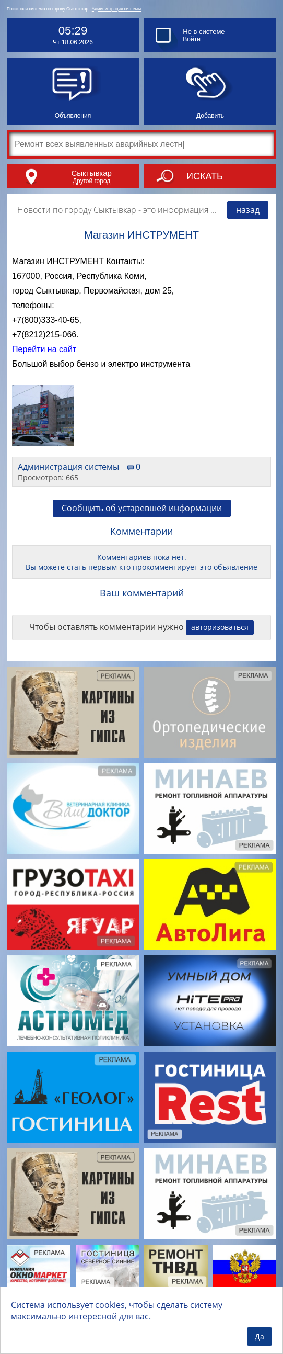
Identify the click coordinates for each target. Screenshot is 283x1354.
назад (248, 210)
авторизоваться (220, 627)
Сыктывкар (91, 172)
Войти (192, 39)
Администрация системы (116, 9)
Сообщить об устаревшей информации (142, 508)
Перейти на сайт (44, 349)
